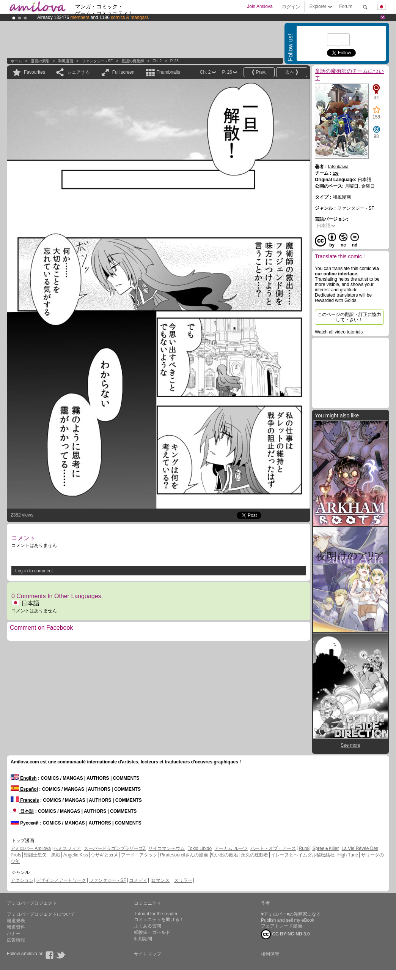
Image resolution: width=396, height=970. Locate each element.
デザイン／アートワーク (61, 880)
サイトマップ (147, 954)
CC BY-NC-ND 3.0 (285, 934)
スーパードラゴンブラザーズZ (115, 848)
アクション (22, 880)
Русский (25, 823)
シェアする (78, 72)
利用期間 (143, 939)
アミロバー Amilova (31, 848)
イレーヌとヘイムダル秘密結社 (303, 855)
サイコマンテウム (166, 848)
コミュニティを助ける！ (159, 919)
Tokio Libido (200, 848)
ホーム (16, 61)
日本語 (25, 603)
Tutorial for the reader (156, 913)
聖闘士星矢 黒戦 (42, 855)
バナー (13, 933)
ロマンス (160, 880)
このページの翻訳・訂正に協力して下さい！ (349, 317)
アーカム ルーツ (230, 848)
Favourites (34, 72)
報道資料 (16, 927)
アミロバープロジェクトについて (41, 914)
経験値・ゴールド (152, 932)
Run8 (304, 848)
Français (25, 800)
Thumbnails (168, 72)
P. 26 (174, 61)
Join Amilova (259, 6)
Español (24, 789)
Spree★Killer (326, 848)
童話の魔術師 (132, 61)
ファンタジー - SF (97, 61)
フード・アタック (139, 855)
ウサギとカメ (104, 855)
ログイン (291, 6)
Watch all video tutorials (339, 332)
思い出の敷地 (224, 855)
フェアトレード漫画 (281, 926)
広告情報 (16, 940)
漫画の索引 (40, 61)
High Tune (348, 855)
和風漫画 (65, 61)
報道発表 (16, 920)
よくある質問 (147, 926)
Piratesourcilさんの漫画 (184, 855)
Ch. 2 (157, 61)
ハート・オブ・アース (273, 848)
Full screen (123, 72)
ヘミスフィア (67, 848)
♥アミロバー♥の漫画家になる (291, 914)
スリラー (183, 880)
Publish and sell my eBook (287, 920)
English (24, 778)
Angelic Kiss (75, 855)
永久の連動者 (254, 855)
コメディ (138, 880)
